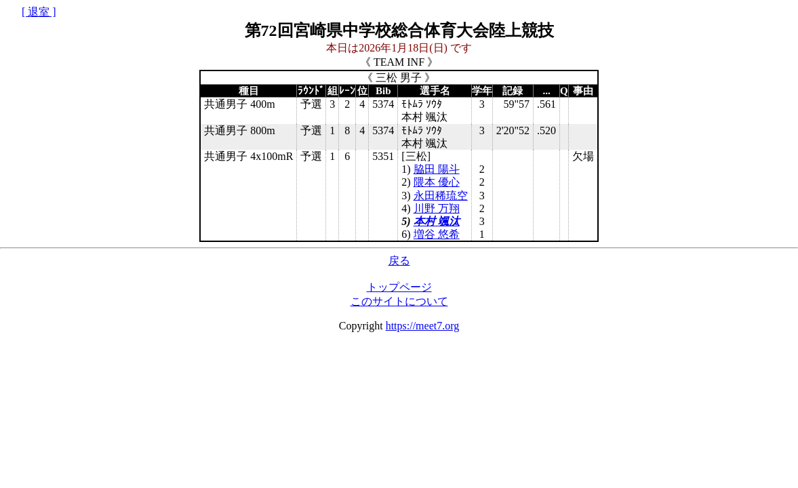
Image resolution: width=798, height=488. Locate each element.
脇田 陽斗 (437, 169)
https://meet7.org (423, 325)
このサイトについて (399, 301)
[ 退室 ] (39, 12)
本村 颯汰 (437, 221)
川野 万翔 (437, 208)
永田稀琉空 (441, 195)
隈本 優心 (437, 182)
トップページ (399, 287)
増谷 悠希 (437, 234)
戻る (399, 260)
